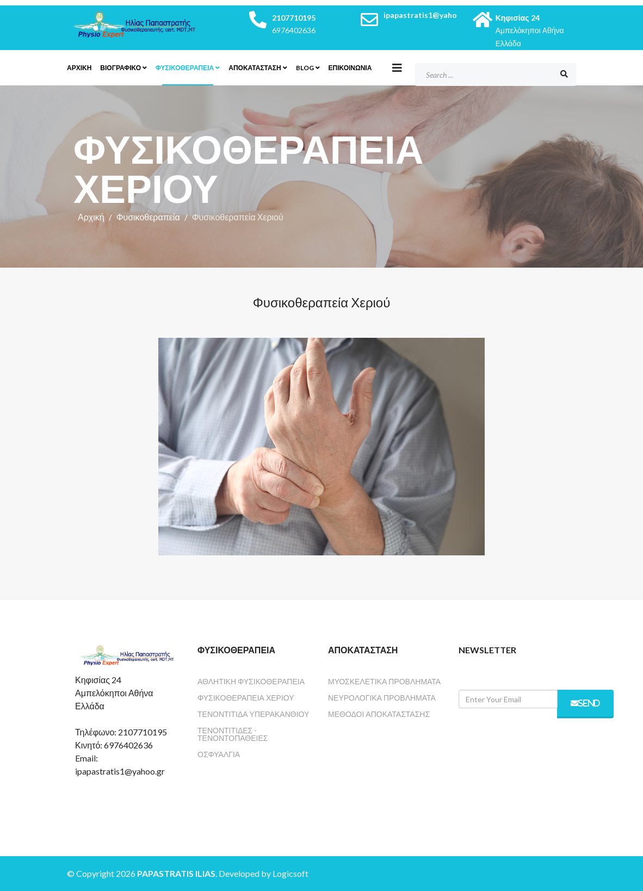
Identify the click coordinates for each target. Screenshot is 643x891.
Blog (305, 68)
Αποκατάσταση (254, 68)
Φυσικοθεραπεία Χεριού (245, 697)
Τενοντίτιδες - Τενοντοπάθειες (232, 734)
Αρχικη (79, 68)
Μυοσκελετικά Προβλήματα (384, 681)
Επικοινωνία (350, 68)
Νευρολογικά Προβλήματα (382, 697)
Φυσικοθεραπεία (185, 68)
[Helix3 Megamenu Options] (397, 67)
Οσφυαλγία (218, 754)
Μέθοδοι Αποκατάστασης (379, 714)
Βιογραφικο (120, 68)
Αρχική (91, 217)
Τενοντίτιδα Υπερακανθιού (253, 714)
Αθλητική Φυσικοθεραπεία (251, 681)
